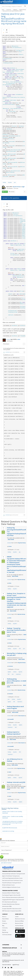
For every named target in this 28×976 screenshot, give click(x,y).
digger (23, 186)
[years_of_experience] (14, 850)
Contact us (4, 923)
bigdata (9, 671)
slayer (19, 339)
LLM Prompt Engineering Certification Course (12, 878)
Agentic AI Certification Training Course (10, 876)
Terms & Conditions (6, 964)
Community (5, 927)
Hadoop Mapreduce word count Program (15, 707)
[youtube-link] (11, 967)
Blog (3, 925)
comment (12, 191)
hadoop (4, 182)
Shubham (11, 666)
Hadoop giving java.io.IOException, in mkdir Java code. (16, 681)
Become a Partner (19, 923)
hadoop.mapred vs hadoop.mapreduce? (14, 733)
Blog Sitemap (5, 932)
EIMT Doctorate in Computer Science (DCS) (11, 911)
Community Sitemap (6, 934)
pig (19, 552)
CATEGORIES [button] (12, 944)
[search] (25, 6)
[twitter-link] (5, 967)
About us (4, 916)
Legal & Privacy (15, 964)
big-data (10, 182)
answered (8, 339)
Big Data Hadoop (16, 186)
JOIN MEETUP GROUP (6, 863)
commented (7, 352)
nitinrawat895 (10, 719)
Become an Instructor (20, 918)
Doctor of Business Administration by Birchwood (13, 897)
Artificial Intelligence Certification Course (11, 887)
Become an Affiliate (19, 921)
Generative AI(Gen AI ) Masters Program (11, 893)
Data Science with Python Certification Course (12, 880)
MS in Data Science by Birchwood (9, 902)
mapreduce (18, 674)
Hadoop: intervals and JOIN (16, 782)
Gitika (10, 583)
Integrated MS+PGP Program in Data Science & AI (13, 899)
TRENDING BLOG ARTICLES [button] (12, 948)
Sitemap (4, 930)
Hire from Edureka (19, 925)
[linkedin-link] (8, 967)
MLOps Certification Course (8, 885)
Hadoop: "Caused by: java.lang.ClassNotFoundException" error (16, 630)
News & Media (5, 918)
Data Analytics (21, 715)
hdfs (20, 648)
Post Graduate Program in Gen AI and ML (11, 895)
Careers (17, 916)
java (15, 182)
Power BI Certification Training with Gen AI (11, 882)
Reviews (4, 921)
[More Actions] (25, 192)
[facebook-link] (2, 967)
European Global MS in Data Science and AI (11, 908)
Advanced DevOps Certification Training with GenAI (13, 873)
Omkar (10, 546)
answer (5, 191)
